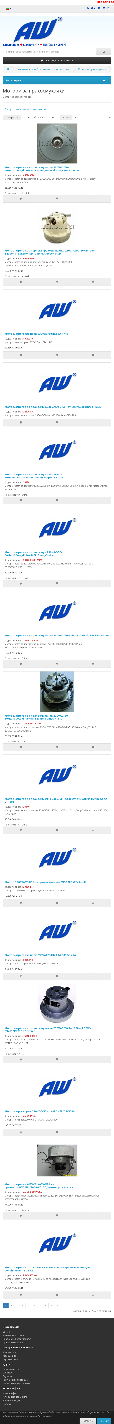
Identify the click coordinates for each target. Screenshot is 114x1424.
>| (63, 1305)
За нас (6, 1331)
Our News (8, 1372)
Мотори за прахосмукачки (92, 69)
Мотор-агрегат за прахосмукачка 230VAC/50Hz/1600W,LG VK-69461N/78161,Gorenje (48, 1029)
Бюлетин (7, 1404)
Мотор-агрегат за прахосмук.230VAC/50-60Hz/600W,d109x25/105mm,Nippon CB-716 (34, 476)
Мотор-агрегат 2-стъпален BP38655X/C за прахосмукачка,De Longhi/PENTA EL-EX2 (47, 1269)
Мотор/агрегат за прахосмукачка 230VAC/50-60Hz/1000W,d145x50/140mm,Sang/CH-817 (37, 717)
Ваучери (7, 1376)
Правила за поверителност (17, 1338)
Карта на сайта (10, 1359)
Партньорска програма (15, 1379)
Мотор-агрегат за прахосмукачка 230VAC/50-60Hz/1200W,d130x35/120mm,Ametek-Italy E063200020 (42, 168)
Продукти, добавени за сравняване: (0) (25, 109)
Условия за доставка (13, 1335)
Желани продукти (12, 1400)
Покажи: (66, 117)
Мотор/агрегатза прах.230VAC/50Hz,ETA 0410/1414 (40, 955)
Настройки (87, 1420)
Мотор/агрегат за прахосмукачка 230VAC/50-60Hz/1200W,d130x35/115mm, (57, 635)
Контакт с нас (10, 1352)
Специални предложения (16, 1383)
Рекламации (9, 1355)
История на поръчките (15, 1396)
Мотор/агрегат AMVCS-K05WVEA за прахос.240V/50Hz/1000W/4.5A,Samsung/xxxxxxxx (39, 1185)
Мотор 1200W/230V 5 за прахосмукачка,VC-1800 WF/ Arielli (45, 882)
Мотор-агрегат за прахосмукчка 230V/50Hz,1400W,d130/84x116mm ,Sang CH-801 (56, 800)
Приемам (104, 1420)
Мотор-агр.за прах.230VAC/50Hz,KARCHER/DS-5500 (40, 1111)
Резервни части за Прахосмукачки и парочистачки (43, 69)
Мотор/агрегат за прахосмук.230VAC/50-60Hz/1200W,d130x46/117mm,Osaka (33, 553)
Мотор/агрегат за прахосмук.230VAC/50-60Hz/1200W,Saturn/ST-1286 (53, 407)
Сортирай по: (12, 117)
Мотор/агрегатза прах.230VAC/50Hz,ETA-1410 (37, 333)
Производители (11, 1369)
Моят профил (10, 1393)
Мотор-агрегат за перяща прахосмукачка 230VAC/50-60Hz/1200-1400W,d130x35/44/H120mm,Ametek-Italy (50, 252)
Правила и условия (13, 1342)
